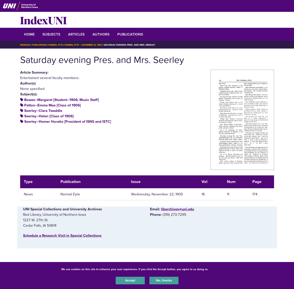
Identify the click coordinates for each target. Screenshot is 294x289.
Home (29, 34)
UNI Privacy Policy (221, 268)
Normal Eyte (59, 45)
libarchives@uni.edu (177, 209)
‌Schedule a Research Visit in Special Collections (62, 235)
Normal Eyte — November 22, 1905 (90, 45)
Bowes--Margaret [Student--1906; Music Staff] (61, 100)
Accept (130, 280)
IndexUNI (43, 19)
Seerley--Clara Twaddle (43, 111)
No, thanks (164, 280)
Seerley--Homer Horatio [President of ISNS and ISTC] (67, 121)
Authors (100, 34)
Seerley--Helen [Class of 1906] (49, 116)
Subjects (51, 34)
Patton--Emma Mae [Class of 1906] (52, 105)
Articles (76, 34)
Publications (130, 34)
